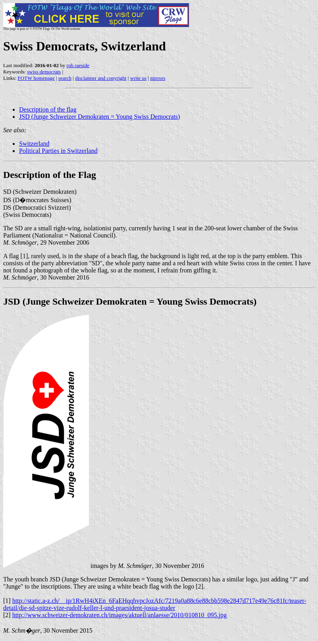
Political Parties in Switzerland (58, 150)
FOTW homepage (35, 78)
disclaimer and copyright (100, 78)
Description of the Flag (49, 175)
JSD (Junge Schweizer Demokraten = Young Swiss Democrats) (99, 116)
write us (138, 78)
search (64, 78)
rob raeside (78, 65)
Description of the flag (47, 109)
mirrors (157, 78)
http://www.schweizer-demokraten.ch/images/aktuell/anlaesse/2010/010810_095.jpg (119, 615)
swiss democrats (44, 72)
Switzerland (34, 143)
